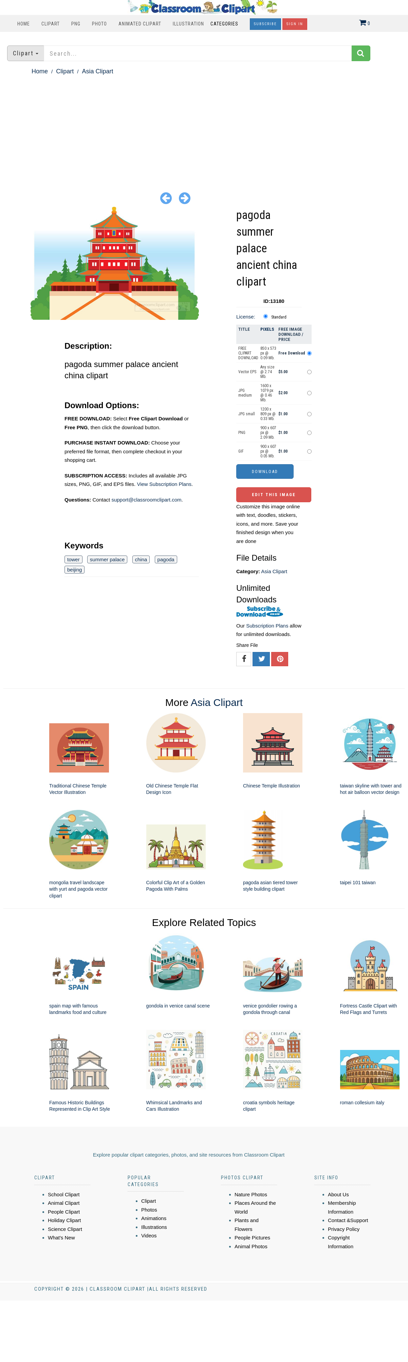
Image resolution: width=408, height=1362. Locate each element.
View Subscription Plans (164, 484)
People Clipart (64, 1212)
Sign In (294, 24)
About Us (338, 1194)
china (141, 559)
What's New (61, 1237)
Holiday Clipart (64, 1220)
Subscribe (265, 24)
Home (23, 23)
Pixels (267, 329)
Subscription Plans (267, 626)
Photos (149, 1210)
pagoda (165, 559)
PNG (75, 23)
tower (73, 559)
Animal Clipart (63, 1203)
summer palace (107, 559)
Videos (149, 1235)
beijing (74, 570)
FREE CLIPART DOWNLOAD (248, 353)
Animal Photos (251, 1246)
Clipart (50, 23)
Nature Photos (251, 1194)
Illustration (188, 23)
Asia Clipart (97, 71)
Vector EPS (247, 371)
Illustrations (154, 1227)
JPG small (246, 414)
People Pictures (252, 1237)
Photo (99, 23)
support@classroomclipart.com (146, 500)
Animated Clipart (139, 23)
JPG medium (245, 393)
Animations (153, 1218)
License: (245, 317)
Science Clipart (65, 1229)
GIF (241, 451)
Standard (278, 317)
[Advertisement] (204, 127)
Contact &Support (348, 1220)
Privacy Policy (343, 1229)
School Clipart (63, 1194)
